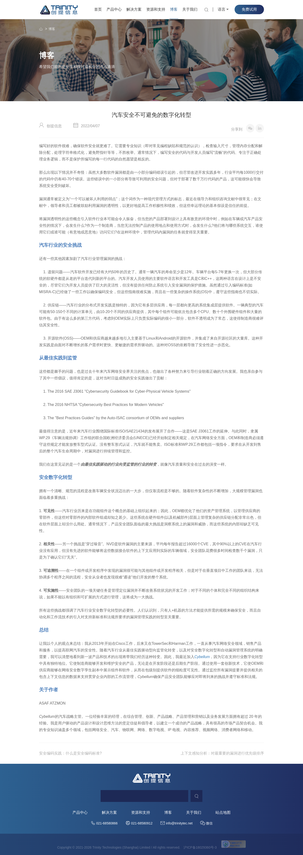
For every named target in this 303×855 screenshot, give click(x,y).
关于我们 (189, 9)
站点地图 (223, 812)
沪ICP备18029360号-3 (200, 847)
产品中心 (114, 9)
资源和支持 (155, 9)
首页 (98, 9)
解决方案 (134, 9)
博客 (174, 9)
